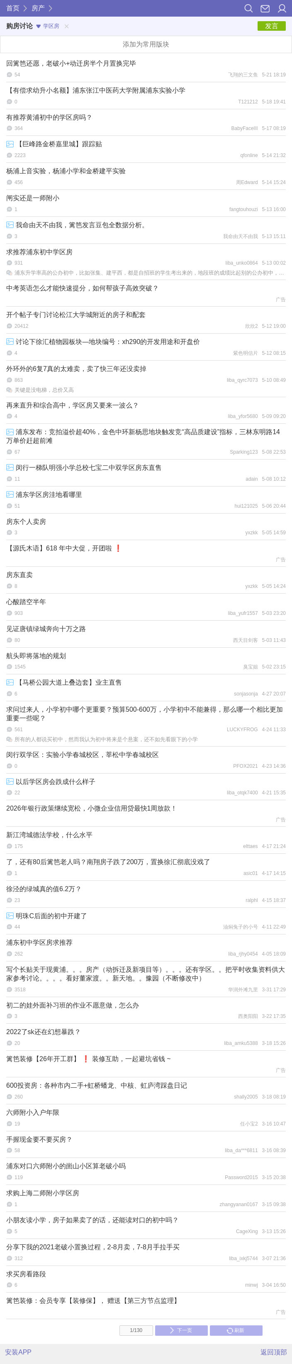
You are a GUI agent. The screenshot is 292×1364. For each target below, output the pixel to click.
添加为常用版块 (146, 44)
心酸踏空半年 (26, 601)
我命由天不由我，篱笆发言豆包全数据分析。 (77, 225)
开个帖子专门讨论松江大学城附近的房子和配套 (76, 314)
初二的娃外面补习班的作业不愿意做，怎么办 (72, 1005)
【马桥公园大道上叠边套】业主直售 (64, 682)
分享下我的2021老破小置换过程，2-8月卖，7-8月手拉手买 (93, 1247)
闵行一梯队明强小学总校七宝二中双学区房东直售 (84, 467)
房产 (38, 8)
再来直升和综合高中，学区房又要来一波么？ (72, 405)
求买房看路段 (26, 1274)
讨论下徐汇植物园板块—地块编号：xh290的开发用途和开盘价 (103, 341)
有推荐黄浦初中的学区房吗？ (49, 117)
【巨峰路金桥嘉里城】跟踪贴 (54, 143)
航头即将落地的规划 (36, 655)
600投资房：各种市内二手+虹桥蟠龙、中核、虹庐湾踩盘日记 (96, 1085)
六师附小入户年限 (32, 1112)
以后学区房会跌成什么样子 (50, 781)
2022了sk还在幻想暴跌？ (43, 1031)
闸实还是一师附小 (32, 198)
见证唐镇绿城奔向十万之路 (46, 628)
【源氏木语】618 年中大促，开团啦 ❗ (64, 548)
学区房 (47, 26)
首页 (12, 8)
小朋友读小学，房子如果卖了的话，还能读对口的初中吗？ (92, 1220)
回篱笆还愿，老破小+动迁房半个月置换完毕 (71, 63)
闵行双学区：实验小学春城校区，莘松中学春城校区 (82, 754)
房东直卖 (19, 574)
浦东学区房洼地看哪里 (44, 494)
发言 (271, 25)
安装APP (18, 1352)
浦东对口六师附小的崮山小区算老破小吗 (66, 1166)
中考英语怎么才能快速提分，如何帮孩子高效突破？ (82, 288)
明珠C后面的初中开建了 (46, 915)
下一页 (180, 1330)
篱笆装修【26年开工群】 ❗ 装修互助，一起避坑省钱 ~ (88, 1058)
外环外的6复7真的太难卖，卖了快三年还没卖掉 (76, 368)
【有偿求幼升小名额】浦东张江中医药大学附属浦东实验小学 (95, 90)
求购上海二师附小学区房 (42, 1193)
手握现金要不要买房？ (39, 1139)
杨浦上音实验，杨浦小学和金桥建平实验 (66, 170)
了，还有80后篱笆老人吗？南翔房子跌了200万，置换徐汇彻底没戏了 (108, 861)
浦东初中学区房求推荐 (39, 942)
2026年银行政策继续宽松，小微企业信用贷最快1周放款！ (92, 808)
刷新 (235, 1330)
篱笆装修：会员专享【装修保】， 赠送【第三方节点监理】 (93, 1300)
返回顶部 (273, 1352)
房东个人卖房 (26, 521)
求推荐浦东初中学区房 (39, 252)
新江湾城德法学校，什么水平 (49, 834)
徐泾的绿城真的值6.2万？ (44, 888)
